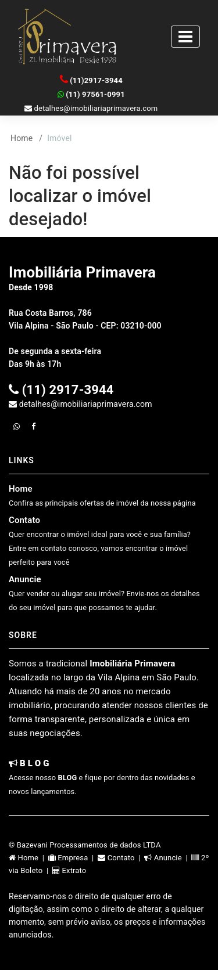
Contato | (121, 857)
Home (21, 138)
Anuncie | (167, 857)
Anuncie (104, 593)
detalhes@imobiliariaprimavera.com (91, 108)
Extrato (69, 870)
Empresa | (73, 857)
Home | (28, 857)
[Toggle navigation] (185, 37)
